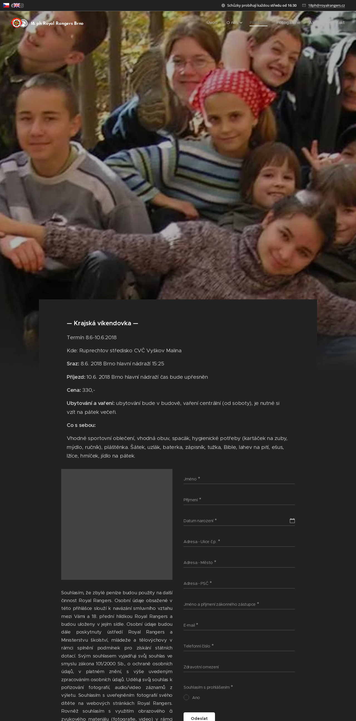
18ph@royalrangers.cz (326, 5)
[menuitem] (223, 23)
